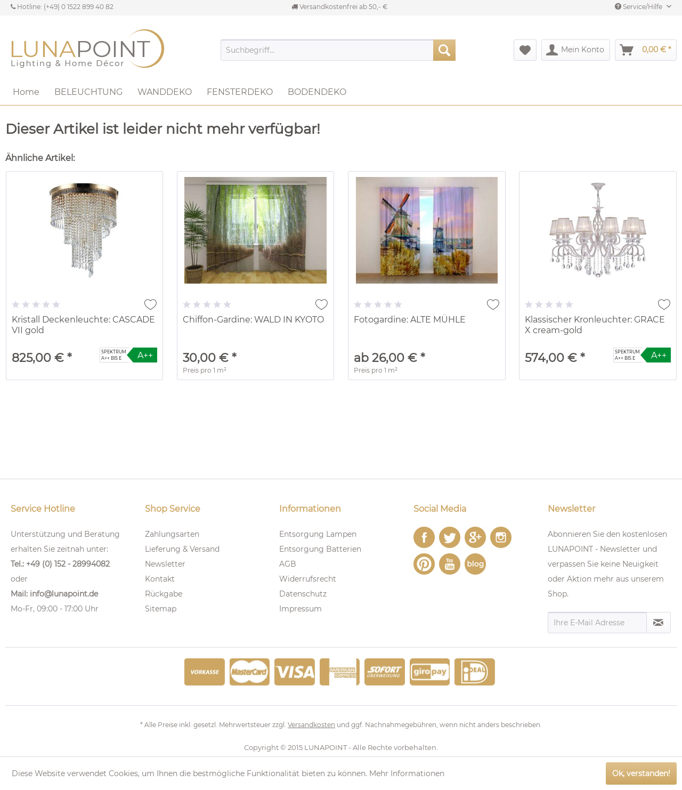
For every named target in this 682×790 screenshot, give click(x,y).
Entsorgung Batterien (320, 549)
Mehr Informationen (406, 773)
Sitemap (160, 609)
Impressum (300, 609)
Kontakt (160, 579)
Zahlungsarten (172, 534)
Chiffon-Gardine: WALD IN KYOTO (253, 320)
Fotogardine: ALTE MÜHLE (410, 320)
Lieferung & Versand (182, 549)
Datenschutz (303, 594)
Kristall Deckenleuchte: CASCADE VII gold (83, 325)
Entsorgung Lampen (317, 534)
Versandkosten (311, 725)
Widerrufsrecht (307, 579)
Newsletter (165, 564)
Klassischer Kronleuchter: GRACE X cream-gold (595, 325)
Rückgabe (163, 594)
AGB (287, 564)
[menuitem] (338, 50)
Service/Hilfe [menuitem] (639, 7)
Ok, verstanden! (641, 773)
